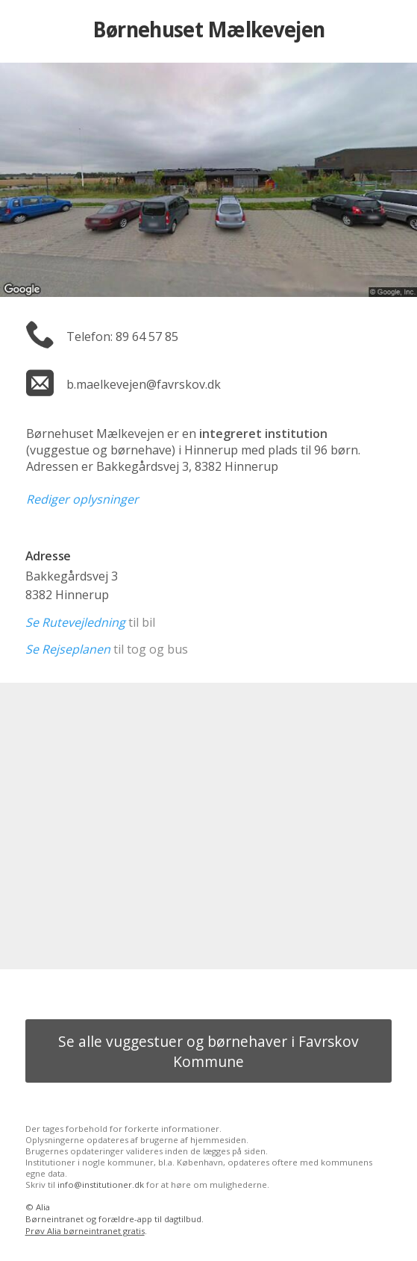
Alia (43, 1206)
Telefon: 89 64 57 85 (122, 336)
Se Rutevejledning (75, 622)
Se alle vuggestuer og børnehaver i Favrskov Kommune (208, 1051)
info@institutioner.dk (100, 1184)
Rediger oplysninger (82, 499)
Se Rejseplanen (67, 649)
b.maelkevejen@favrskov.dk (143, 384)
